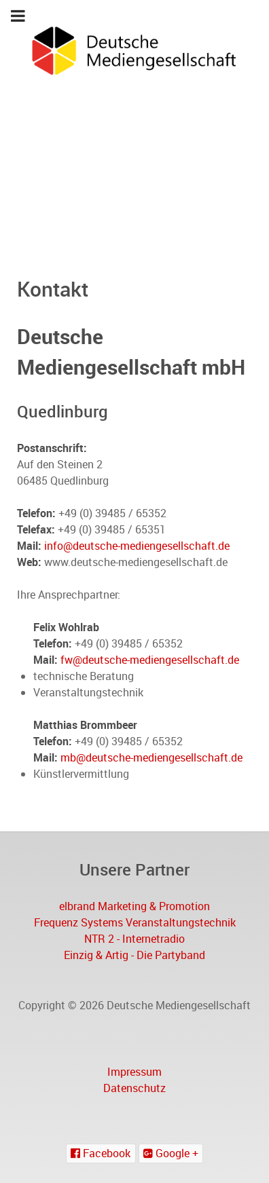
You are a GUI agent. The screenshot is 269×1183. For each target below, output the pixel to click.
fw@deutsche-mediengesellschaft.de (149, 659)
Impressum (134, 1071)
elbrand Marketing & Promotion (134, 906)
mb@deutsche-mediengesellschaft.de (151, 757)
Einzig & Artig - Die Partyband (134, 954)
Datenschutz (134, 1088)
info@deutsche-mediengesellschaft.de (137, 545)
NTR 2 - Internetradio (134, 938)
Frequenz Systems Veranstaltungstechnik (135, 922)
